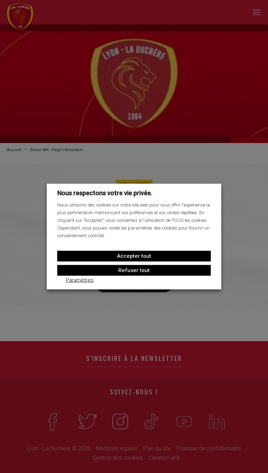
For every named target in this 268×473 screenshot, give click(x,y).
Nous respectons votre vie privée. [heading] (104, 193)
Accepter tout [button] (134, 256)
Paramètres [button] (80, 280)
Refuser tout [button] (134, 270)
